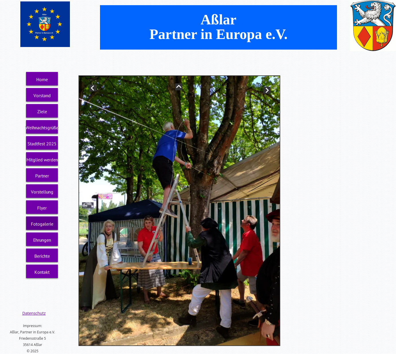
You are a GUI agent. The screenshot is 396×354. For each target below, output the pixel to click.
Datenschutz (34, 313)
